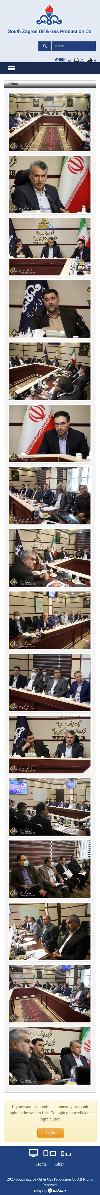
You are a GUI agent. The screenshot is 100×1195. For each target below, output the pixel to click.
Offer (59, 1164)
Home (41, 1164)
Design (38, 1191)
